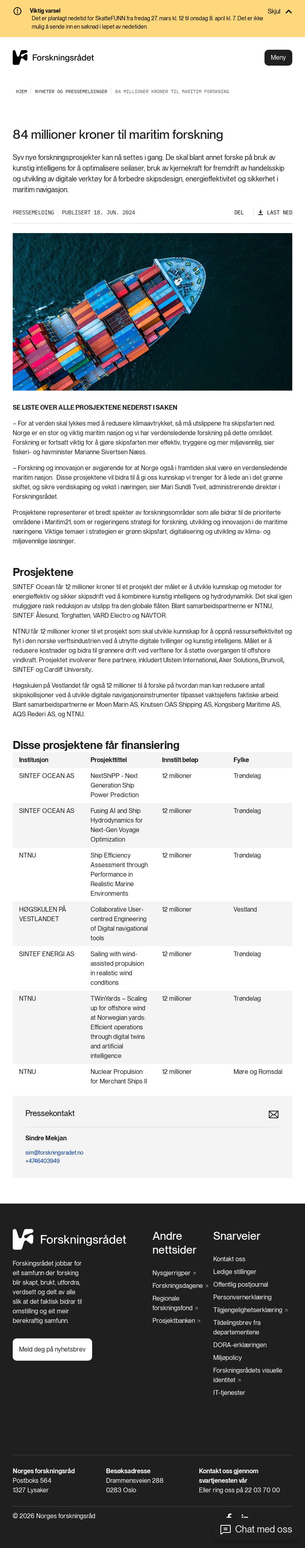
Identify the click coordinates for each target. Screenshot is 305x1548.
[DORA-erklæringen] (239, 1345)
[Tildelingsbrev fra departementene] (252, 1327)
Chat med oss (263, 1529)
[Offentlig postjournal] (240, 1284)
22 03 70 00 (262, 1490)
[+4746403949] (149, 1161)
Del (239, 212)
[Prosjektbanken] (176, 1321)
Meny (278, 57)
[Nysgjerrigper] (174, 1273)
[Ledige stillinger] (235, 1272)
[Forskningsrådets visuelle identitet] (250, 1375)
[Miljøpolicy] (227, 1358)
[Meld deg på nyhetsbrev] (52, 1349)
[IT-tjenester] (229, 1393)
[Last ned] (274, 212)
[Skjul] (152, 11)
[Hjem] (69, 1247)
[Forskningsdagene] (180, 1286)
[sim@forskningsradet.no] (149, 1153)
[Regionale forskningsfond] (180, 1303)
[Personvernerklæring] (242, 1297)
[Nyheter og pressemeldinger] (71, 91)
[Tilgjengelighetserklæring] (250, 1310)
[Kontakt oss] (229, 1259)
